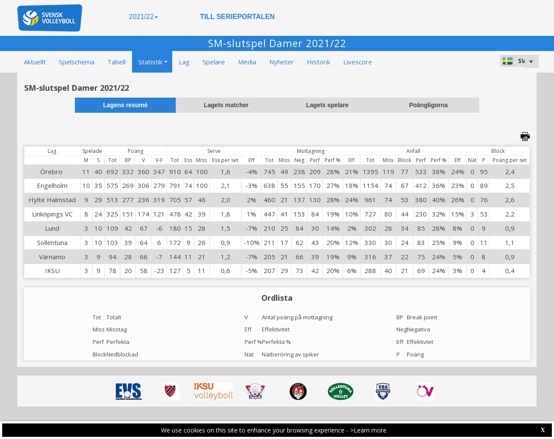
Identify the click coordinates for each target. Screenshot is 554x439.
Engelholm (52, 185)
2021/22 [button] (143, 16)
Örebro (52, 171)
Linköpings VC (52, 214)
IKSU (52, 270)
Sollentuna (52, 242)
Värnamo (52, 256)
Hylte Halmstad (52, 199)
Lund (52, 228)
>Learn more (368, 430)
